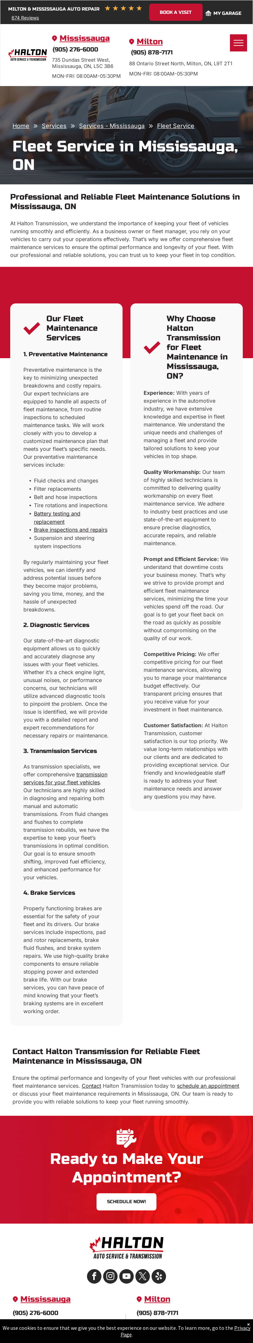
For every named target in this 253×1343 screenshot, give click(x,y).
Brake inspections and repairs (70, 529)
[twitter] (142, 1277)
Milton (150, 42)
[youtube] (126, 1277)
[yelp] (159, 1277)
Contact (91, 1085)
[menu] (238, 42)
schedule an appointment (208, 1085)
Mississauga (85, 38)
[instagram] (110, 1277)
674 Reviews (25, 17)
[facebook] (94, 1277)
